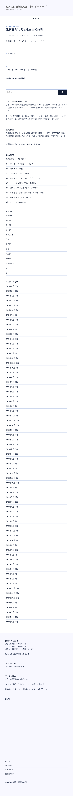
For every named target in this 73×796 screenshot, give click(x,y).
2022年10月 (10, 483)
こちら (27, 144)
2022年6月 (10, 502)
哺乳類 (8, 230)
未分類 (8, 244)
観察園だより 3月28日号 (16, 159)
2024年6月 (10, 387)
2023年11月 (10, 420)
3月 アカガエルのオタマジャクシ (19, 174)
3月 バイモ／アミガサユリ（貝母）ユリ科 (23, 178)
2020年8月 (10, 607)
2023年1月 (10, 468)
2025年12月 (10, 301)
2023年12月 (10, 416)
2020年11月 (10, 593)
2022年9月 (10, 488)
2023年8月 (10, 435)
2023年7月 (10, 440)
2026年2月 (10, 291)
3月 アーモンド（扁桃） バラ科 (19, 164)
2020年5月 (10, 622)
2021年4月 (10, 569)
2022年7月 (10, 497)
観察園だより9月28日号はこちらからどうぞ (25, 41)
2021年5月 (10, 564)
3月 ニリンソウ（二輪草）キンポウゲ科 (22, 188)
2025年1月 (10, 353)
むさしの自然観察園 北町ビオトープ (26, 6)
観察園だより (11, 53)
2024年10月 (10, 368)
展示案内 (9, 235)
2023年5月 (10, 449)
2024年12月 (10, 358)
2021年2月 (10, 579)
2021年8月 (10, 550)
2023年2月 (10, 464)
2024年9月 (10, 372)
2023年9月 (10, 430)
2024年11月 (10, 363)
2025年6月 (10, 329)
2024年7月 (10, 382)
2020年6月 (10, 617)
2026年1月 (10, 296)
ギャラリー (9, 769)
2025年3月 (10, 344)
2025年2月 (10, 348)
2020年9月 (10, 603)
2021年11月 (10, 535)
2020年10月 (10, 598)
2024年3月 (10, 401)
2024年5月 (10, 392)
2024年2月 (10, 406)
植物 (7, 249)
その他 (8, 220)
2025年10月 (10, 310)
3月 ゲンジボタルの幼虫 (16, 202)
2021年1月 (10, 583)
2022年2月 (10, 521)
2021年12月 (10, 531)
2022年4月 (10, 512)
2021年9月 (10, 545)
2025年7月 (10, 325)
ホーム (7, 761)
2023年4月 (10, 454)
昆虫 (7, 239)
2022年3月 (10, 516)
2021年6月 (10, 560)
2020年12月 (10, 588)
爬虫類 (8, 254)
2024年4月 (10, 396)
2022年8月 (10, 492)
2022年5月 (10, 507)
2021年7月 (10, 555)
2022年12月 (10, 473)
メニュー (36, 18)
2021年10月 (10, 540)
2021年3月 (10, 574)
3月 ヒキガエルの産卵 (15, 169)
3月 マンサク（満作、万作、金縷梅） (21, 183)
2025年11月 (10, 305)
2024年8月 (10, 377)
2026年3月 (10, 286)
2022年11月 (10, 478)
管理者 (17, 26)
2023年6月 (10, 444)
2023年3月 (10, 459)
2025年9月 (10, 315)
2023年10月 (10, 425)
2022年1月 (10, 526)
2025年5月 (10, 334)
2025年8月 (10, 320)
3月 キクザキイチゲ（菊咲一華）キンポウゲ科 (25, 193)
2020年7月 (10, 612)
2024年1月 (10, 411)
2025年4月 (10, 339)
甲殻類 (8, 259)
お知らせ (9, 215)
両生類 (8, 225)
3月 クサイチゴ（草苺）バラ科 (18, 197)
